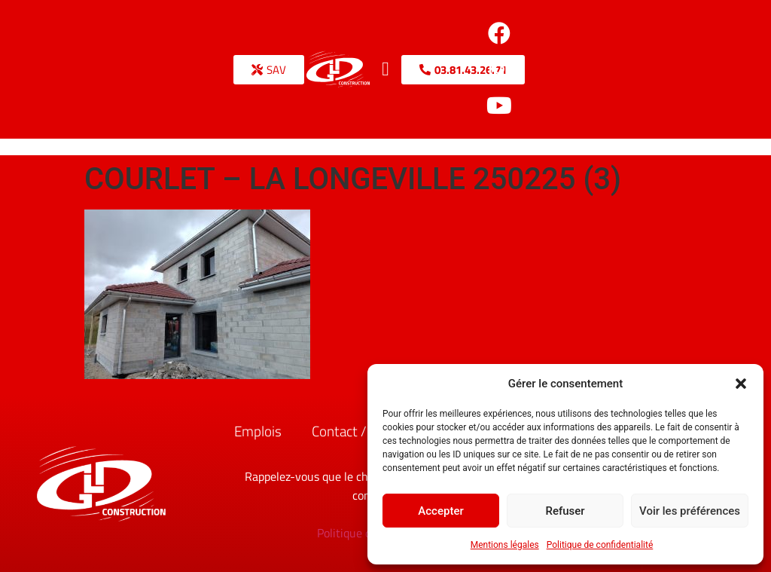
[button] (740, 383)
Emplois (258, 431)
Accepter (440, 511)
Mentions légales (505, 545)
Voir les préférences (689, 511)
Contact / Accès (358, 431)
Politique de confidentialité (600, 545)
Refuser (564, 511)
